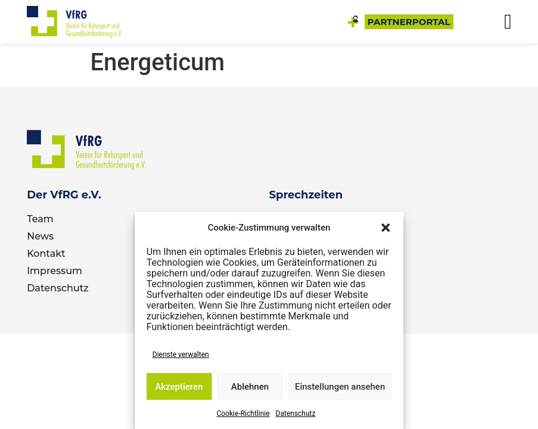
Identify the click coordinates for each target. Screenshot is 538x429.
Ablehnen (250, 386)
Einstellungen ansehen (340, 386)
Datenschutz (296, 413)
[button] (385, 228)
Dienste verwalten (181, 354)
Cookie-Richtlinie (243, 413)
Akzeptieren (179, 386)
